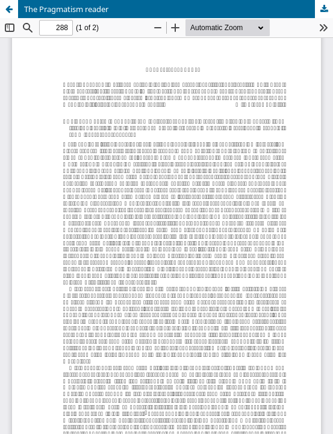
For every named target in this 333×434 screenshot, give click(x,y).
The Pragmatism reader (66, 9)
